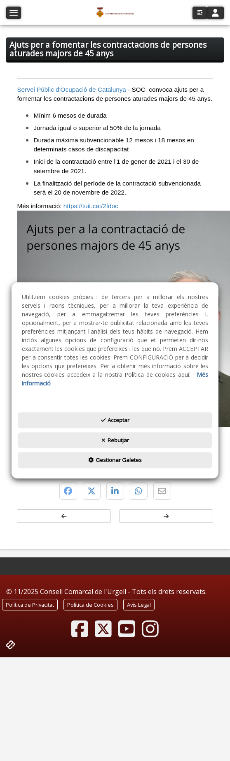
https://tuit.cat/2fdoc (90, 205)
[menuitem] (30, 604)
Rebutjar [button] (115, 440)
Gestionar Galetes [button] (115, 460)
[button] (115, 12)
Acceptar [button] (115, 420)
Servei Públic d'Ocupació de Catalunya (71, 89)
